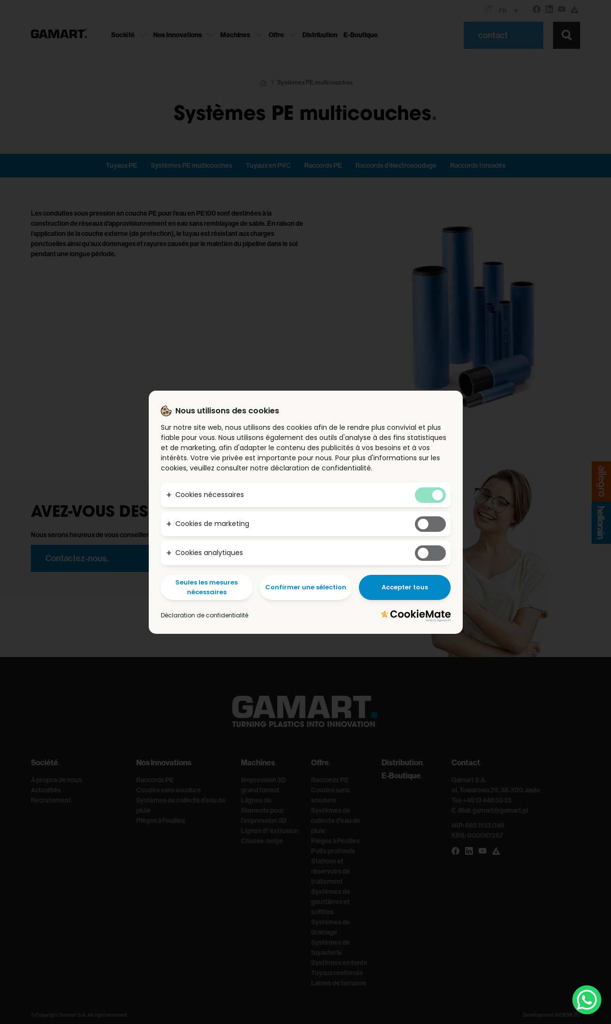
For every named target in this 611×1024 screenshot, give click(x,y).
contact (494, 35)
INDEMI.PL (567, 1015)
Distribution (320, 35)
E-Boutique (360, 35)
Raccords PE (323, 165)
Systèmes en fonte (339, 963)
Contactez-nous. (77, 558)
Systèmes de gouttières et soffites (330, 902)
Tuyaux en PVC (268, 165)
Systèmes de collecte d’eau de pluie (335, 820)
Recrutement (51, 800)
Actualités (46, 790)
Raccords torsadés (478, 165)
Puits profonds (333, 851)
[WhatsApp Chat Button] (586, 999)
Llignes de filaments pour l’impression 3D (263, 810)
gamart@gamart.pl (500, 810)
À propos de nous (56, 780)
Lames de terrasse (338, 983)
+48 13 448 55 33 (487, 800)
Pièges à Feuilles (160, 821)
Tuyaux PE (121, 165)
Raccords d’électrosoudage (396, 165)
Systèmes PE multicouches (191, 165)
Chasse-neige (262, 841)
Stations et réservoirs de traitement (330, 871)
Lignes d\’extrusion (269, 831)
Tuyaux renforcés (337, 973)
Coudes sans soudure (168, 790)
